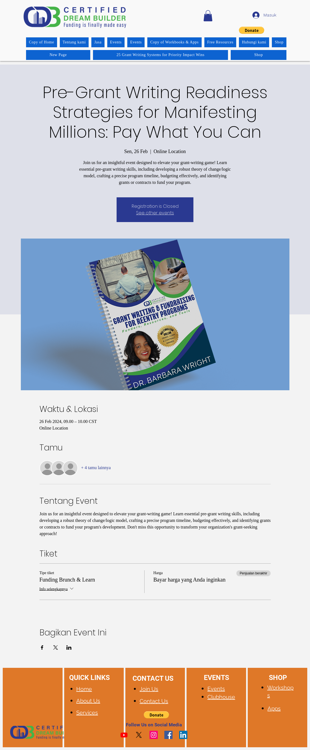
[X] (139, 735)
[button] (208, 15)
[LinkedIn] (183, 735)
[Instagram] (154, 735)
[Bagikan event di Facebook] (42, 647)
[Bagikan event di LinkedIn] (69, 647)
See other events (155, 213)
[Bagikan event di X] (55, 647)
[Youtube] (124, 735)
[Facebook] (168, 735)
